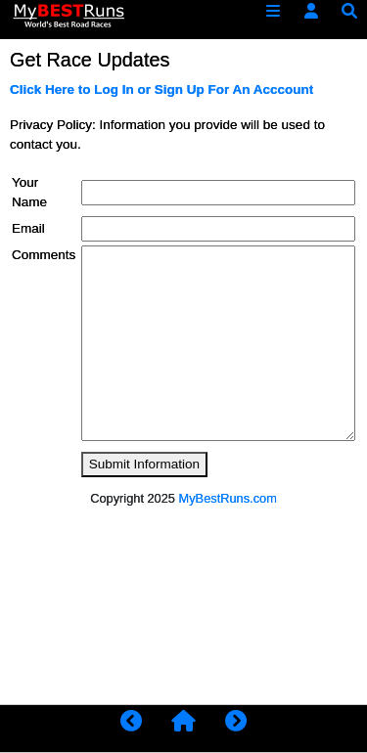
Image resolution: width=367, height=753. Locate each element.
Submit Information (144, 464)
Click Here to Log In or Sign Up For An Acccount (161, 89)
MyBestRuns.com (228, 498)
